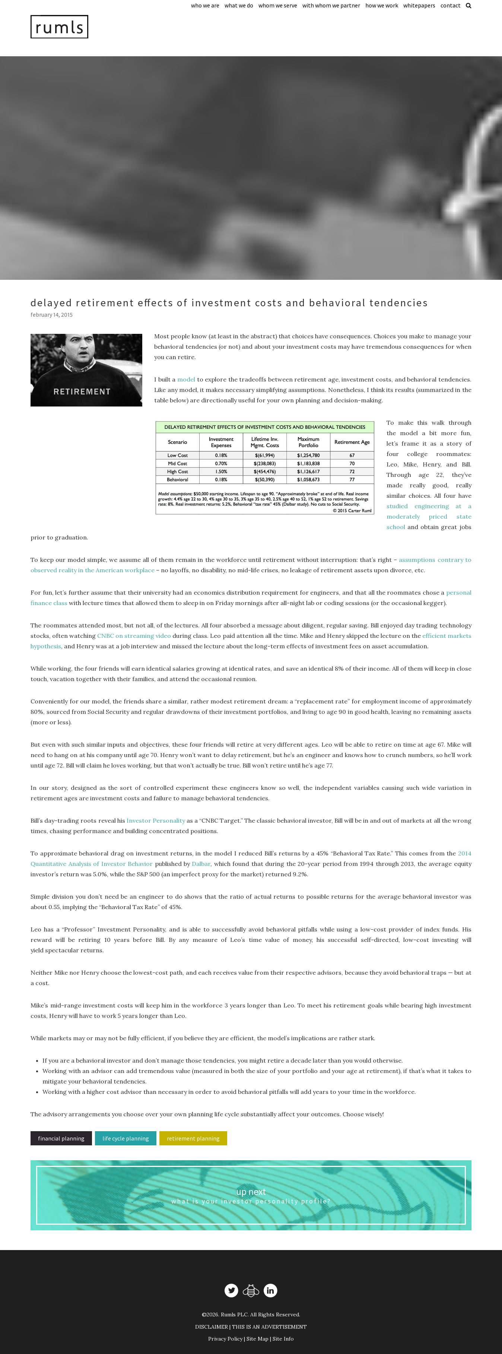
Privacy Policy (225, 1338)
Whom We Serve (277, 5)
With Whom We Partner (331, 5)
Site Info (283, 1338)
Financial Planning (61, 1138)
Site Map (258, 1338)
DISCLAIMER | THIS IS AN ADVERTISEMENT (251, 1326)
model (186, 379)
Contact (451, 5)
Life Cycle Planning (125, 1138)
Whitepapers (419, 5)
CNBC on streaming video (134, 635)
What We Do (239, 5)
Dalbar (201, 863)
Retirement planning (193, 1138)
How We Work (381, 5)
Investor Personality (156, 820)
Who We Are (205, 5)
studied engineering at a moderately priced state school (429, 516)
